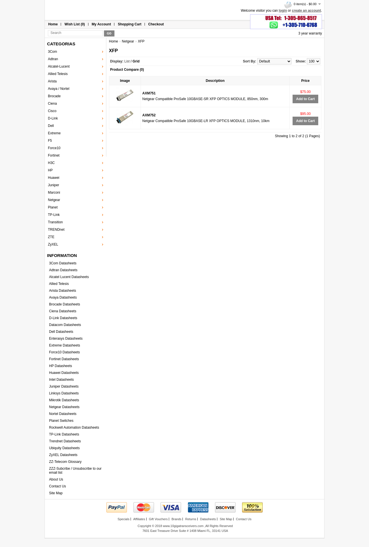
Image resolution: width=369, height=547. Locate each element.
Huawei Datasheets (64, 373)
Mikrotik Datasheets (64, 400)
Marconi (54, 193)
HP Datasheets (60, 366)
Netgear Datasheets (64, 407)
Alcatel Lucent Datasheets (69, 277)
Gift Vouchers (158, 519)
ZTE (51, 237)
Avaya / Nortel (58, 89)
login (283, 11)
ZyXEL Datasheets (63, 455)
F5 (50, 141)
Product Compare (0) (127, 70)
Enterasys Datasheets (65, 339)
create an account (306, 11)
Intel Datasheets (61, 380)
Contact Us (57, 486)
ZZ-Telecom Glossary (65, 462)
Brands (176, 519)
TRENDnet (56, 230)
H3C (51, 163)
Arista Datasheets (62, 291)
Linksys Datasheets (64, 393)
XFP (141, 41)
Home (53, 24)
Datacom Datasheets (65, 325)
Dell (51, 126)
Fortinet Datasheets (64, 359)
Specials (123, 519)
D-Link (53, 118)
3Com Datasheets (62, 263)
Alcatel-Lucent (59, 66)
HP (50, 170)
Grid (136, 61)
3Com (52, 52)
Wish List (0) (74, 24)
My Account (101, 24)
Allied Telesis (58, 74)
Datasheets (208, 519)
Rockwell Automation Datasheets (74, 428)
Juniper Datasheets (63, 386)
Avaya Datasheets (63, 297)
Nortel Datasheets (62, 414)
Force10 (54, 148)
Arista (52, 81)
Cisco (52, 111)
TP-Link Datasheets (64, 434)
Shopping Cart (129, 24)
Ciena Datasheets (62, 311)
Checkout (156, 24)
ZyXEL (53, 244)
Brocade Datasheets (64, 304)
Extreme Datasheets (64, 345)
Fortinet (54, 155)
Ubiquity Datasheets (64, 448)
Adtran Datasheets (63, 270)
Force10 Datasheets (64, 352)
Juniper (53, 185)
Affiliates (139, 519)
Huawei (53, 178)
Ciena (52, 104)
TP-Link (54, 215)
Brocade (54, 96)
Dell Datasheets (61, 332)
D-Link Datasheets (63, 318)
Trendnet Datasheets (65, 441)
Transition (55, 222)
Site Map (55, 493)
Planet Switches (61, 421)
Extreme (54, 133)
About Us (56, 479)
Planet (53, 207)
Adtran (53, 59)
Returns (190, 519)
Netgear (54, 200)
